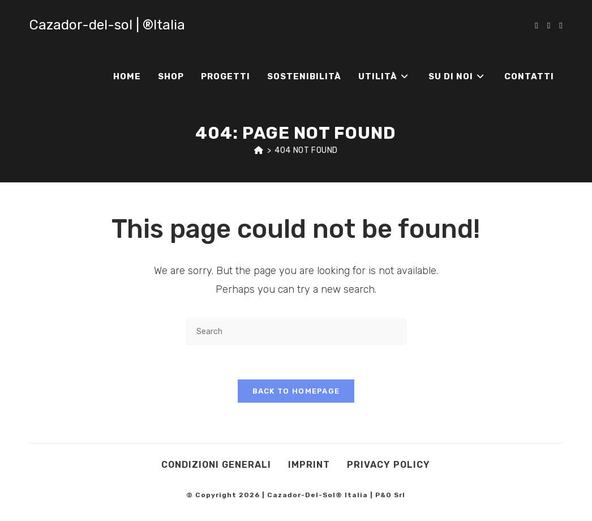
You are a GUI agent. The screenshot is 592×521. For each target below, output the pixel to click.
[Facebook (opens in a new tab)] (536, 26)
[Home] (259, 150)
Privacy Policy (388, 464)
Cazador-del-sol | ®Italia (107, 25)
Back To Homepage (296, 391)
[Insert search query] (296, 331)
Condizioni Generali (216, 464)
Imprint (309, 464)
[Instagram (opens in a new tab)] (549, 26)
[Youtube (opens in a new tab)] (561, 26)
